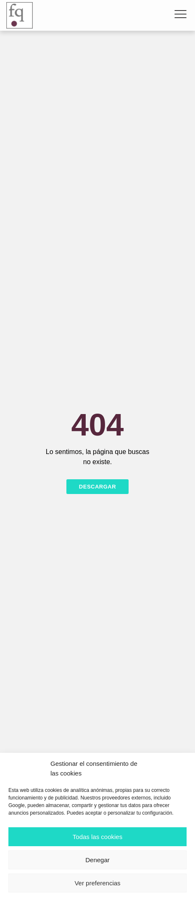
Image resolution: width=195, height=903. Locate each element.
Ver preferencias (97, 883)
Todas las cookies (97, 836)
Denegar (97, 859)
